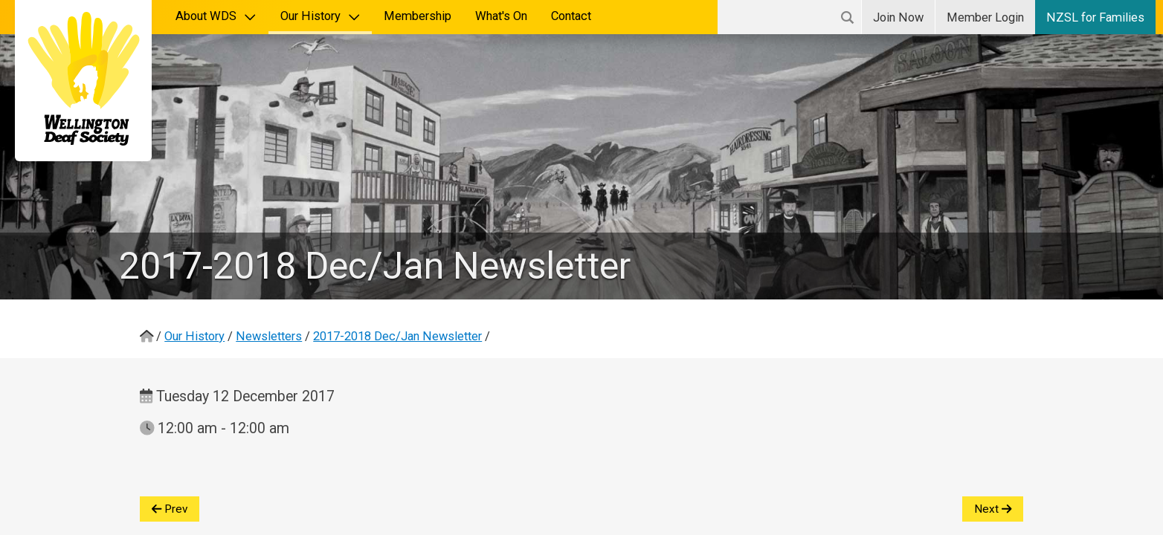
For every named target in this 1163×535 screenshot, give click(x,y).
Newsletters (269, 336)
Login (985, 17)
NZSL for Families (1095, 17)
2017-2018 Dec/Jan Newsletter (397, 336)
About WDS (216, 16)
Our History (320, 16)
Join (898, 17)
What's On (501, 16)
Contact (571, 16)
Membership (417, 16)
